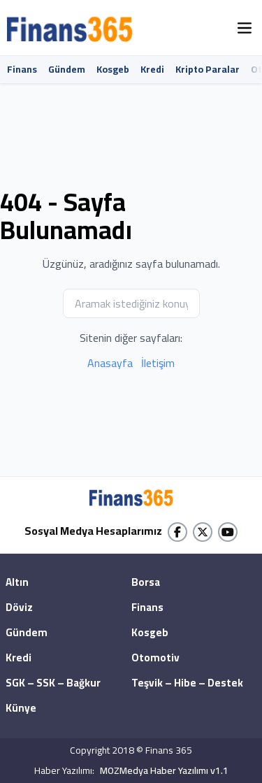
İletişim (158, 362)
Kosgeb (112, 69)
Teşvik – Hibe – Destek (187, 683)
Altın (17, 583)
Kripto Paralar (207, 69)
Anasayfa (110, 362)
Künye (21, 709)
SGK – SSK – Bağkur (53, 683)
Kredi (152, 69)
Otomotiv (155, 658)
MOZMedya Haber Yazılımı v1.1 (164, 770)
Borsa (145, 583)
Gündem (66, 69)
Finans (22, 69)
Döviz (19, 608)
